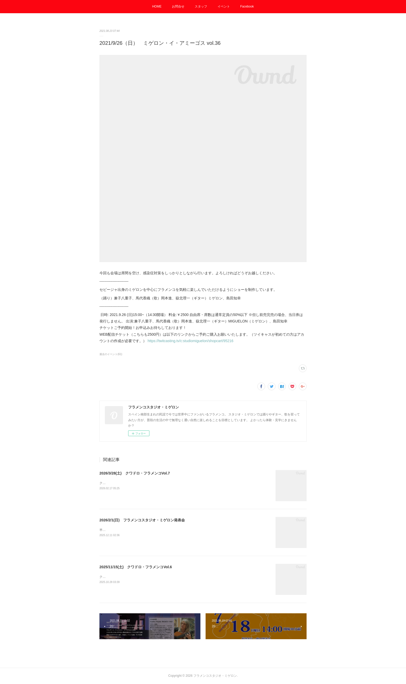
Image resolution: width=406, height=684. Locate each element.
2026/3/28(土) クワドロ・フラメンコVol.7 (134, 473)
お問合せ (178, 6)
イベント (224, 6)
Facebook (247, 6)
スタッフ (201, 6)
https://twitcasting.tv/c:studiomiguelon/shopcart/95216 (191, 341)
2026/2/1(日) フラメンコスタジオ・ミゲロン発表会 (142, 520)
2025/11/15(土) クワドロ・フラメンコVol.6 (135, 567)
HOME (157, 6)
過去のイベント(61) (110, 354)
